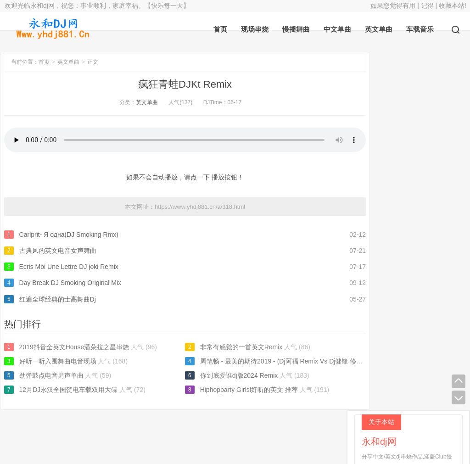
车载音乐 (420, 29)
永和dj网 (188, 432)
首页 (220, 29)
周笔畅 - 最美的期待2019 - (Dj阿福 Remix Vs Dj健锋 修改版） (274, 361)
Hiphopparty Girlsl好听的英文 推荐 (235, 389)
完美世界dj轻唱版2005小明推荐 (409, 267)
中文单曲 (337, 29)
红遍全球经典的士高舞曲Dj (57, 299)
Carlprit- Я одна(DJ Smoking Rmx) (68, 234)
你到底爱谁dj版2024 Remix (225, 375)
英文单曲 (378, 29)
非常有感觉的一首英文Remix (227, 347)
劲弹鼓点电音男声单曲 (51, 375)
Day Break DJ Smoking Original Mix (70, 282)
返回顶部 (281, 432)
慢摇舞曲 (296, 29)
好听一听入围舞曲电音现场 (57, 361)
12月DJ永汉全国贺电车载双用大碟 (68, 389)
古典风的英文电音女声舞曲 (57, 250)
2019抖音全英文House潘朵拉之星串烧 (74, 347)
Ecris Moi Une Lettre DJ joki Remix (68, 266)
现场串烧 (255, 29)
